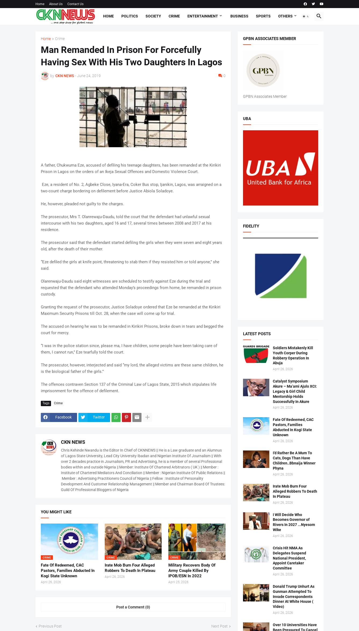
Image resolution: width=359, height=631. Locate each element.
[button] (305, 16)
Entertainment (202, 16)
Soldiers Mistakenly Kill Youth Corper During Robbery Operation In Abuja (293, 355)
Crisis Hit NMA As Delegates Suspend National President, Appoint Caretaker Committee (289, 558)
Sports (263, 16)
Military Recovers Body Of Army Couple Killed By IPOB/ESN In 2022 (191, 571)
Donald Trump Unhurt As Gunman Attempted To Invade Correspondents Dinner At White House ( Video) (293, 596)
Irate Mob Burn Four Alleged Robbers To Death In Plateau (130, 568)
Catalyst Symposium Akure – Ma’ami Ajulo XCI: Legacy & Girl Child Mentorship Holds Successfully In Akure (295, 391)
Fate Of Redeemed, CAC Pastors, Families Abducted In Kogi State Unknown (68, 571)
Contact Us (75, 4)
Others (285, 16)
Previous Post (50, 626)
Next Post (219, 626)
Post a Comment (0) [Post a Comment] (133, 607)
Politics (129, 16)
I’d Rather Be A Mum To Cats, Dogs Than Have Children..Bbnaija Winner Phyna (294, 460)
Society (153, 16)
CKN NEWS (73, 442)
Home (39, 4)
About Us (56, 4)
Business (239, 16)
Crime (174, 16)
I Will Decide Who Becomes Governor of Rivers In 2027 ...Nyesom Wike (294, 522)
